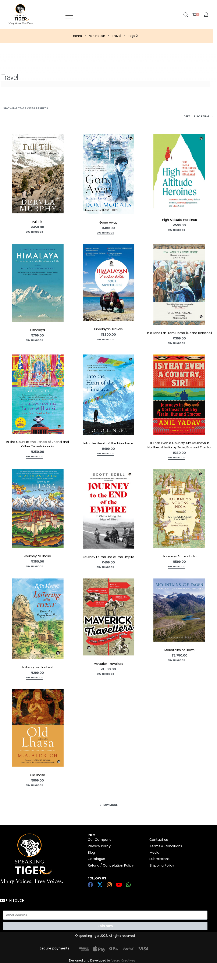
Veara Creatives (123, 960)
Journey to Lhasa (37, 556)
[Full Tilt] (38, 173)
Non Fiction (97, 36)
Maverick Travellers (108, 663)
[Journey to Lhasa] (38, 508)
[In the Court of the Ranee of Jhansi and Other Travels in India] (38, 394)
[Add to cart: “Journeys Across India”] (176, 567)
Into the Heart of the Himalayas (108, 443)
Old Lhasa (37, 775)
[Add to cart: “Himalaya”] (34, 340)
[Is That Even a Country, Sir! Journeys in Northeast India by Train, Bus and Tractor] (179, 394)
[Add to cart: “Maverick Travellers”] (105, 674)
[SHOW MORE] (109, 805)
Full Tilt (37, 221)
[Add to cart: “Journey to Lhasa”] (34, 567)
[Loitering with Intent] (38, 618)
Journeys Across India (179, 556)
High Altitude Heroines (179, 219)
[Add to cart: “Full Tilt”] (34, 232)
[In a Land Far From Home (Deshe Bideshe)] (179, 284)
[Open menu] (69, 15)
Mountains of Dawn (179, 650)
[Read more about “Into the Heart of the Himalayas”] (105, 454)
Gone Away (108, 222)
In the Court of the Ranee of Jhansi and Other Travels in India (37, 444)
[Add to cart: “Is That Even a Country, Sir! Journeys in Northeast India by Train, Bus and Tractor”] (176, 458)
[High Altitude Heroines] (179, 173)
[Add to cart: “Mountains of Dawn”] (176, 660)
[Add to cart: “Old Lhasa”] (34, 785)
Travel (116, 36)
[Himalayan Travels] (109, 282)
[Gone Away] (109, 174)
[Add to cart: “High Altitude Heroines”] (176, 230)
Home (77, 36)
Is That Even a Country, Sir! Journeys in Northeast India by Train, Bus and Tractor (179, 445)
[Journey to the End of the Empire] (109, 509)
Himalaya (37, 330)
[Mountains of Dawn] (179, 610)
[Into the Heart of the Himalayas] (109, 394)
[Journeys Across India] (179, 508)
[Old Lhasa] (38, 728)
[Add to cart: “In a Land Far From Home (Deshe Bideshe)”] (176, 343)
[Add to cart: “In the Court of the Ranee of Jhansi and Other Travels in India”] (34, 457)
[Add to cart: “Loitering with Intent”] (34, 678)
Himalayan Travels (108, 329)
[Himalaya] (38, 283)
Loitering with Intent (37, 667)
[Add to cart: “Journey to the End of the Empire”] (105, 567)
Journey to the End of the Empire (108, 557)
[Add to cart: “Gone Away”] (105, 233)
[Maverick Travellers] (109, 616)
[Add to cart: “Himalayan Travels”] (105, 340)
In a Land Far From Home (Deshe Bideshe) (179, 333)
